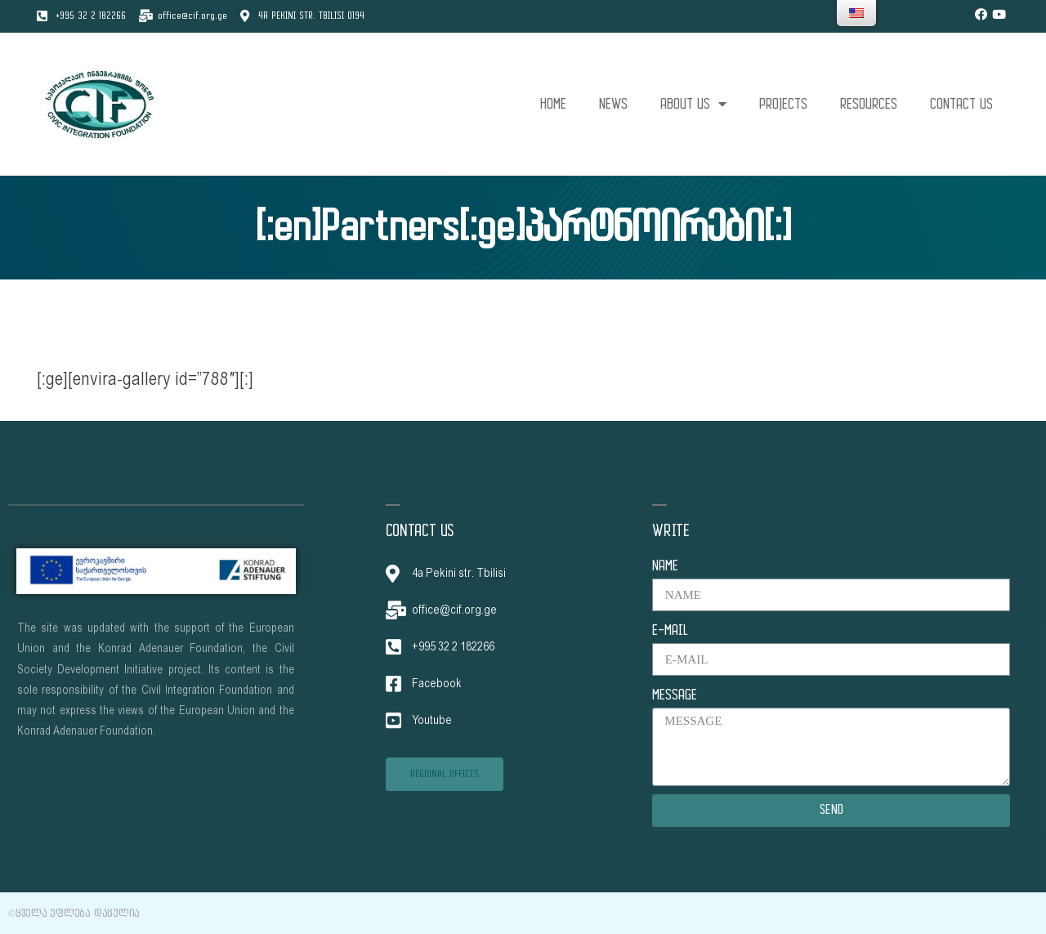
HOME (553, 104)
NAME (665, 566)
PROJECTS (783, 104)
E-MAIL (670, 630)
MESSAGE (674, 695)
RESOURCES (868, 104)
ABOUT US (693, 104)
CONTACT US (961, 104)
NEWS (613, 104)
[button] (444, 774)
